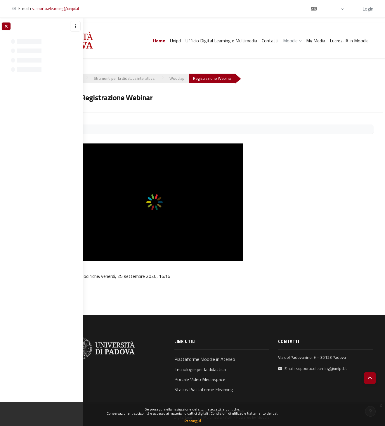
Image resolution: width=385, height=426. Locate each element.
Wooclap (201, 78)
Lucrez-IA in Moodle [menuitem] (349, 40)
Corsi (99, 78)
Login (368, 8)
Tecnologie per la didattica (216, 369)
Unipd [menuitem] (175, 40)
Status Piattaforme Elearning (220, 389)
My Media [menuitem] (315, 40)
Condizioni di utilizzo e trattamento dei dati (244, 413)
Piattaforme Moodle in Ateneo (221, 359)
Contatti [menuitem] (270, 40)
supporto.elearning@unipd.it (55, 8)
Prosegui (192, 421)
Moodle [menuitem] (290, 40)
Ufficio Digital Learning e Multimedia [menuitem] (221, 40)
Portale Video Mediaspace (216, 379)
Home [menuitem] (159, 40)
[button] (327, 9)
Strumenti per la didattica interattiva (148, 78)
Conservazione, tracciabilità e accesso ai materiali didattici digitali (158, 413)
